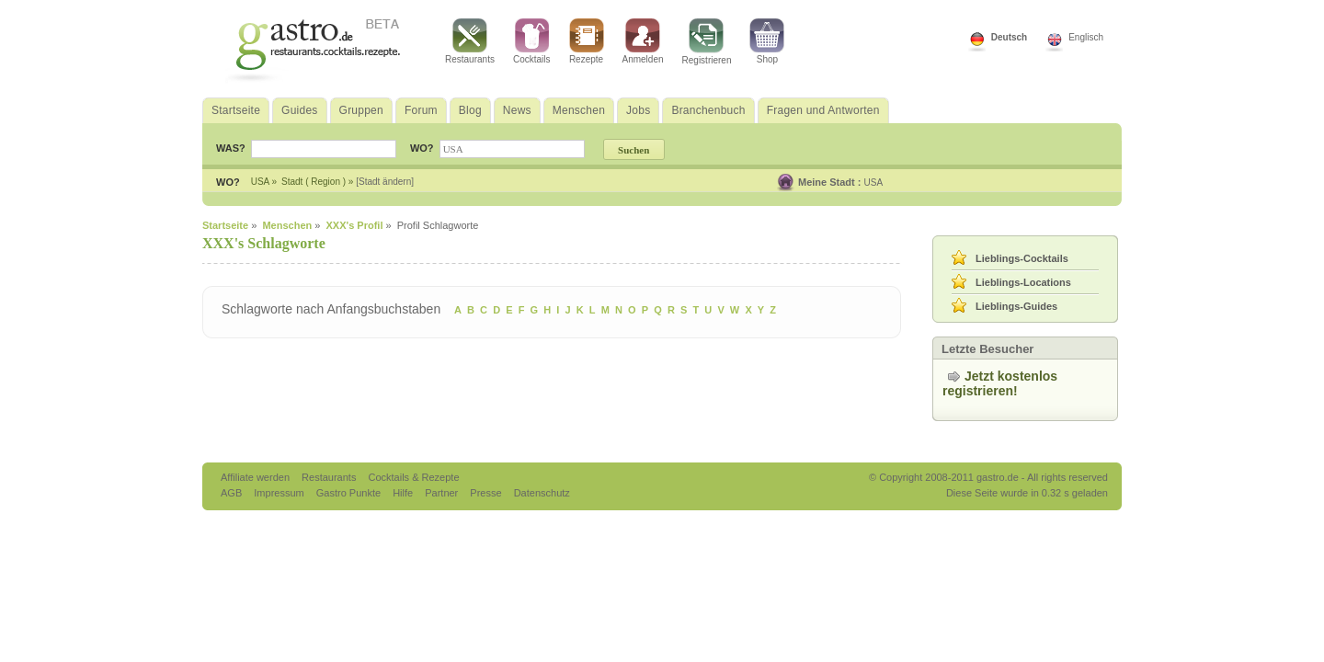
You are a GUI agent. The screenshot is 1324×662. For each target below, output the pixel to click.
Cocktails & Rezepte (413, 477)
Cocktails (532, 41)
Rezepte (586, 41)
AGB (233, 492)
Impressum (280, 492)
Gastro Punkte (349, 492)
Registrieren (707, 41)
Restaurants (470, 41)
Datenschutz (542, 492)
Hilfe (404, 492)
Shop (766, 41)
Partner (443, 492)
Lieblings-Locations (1023, 282)
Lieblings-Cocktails (1022, 258)
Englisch (1085, 37)
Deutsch (1009, 37)
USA (874, 182)
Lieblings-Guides (1016, 306)
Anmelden (643, 41)
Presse (485, 492)
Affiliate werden (256, 477)
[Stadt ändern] (385, 182)
